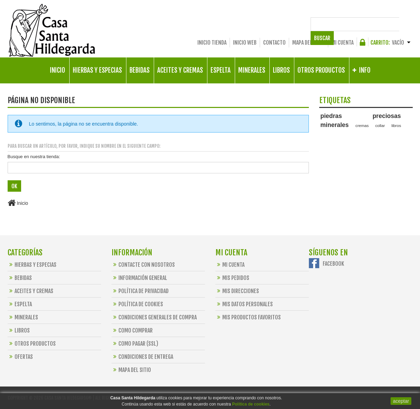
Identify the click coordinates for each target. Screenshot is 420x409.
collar (380, 125)
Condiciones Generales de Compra (154, 316)
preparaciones (333, 139)
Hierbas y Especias (32, 264)
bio (376, 132)
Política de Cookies (137, 303)
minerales (334, 124)
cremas (362, 125)
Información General (139, 277)
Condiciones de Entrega (142, 356)
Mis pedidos (232, 277)
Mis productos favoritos (248, 316)
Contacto (274, 42)
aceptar (401, 401)
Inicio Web (245, 42)
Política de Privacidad (140, 290)
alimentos (392, 132)
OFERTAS (20, 356)
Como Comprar (132, 330)
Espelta (20, 303)
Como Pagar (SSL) (134, 343)
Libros (19, 330)
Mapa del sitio (308, 42)
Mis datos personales (244, 303)
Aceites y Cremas (30, 290)
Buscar (401, 24)
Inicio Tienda (211, 42)
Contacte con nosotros (143, 264)
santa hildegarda (353, 132)
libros (396, 125)
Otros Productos (32, 343)
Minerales (23, 316)
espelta (326, 132)
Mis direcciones (237, 290)
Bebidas (20, 277)
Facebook (333, 263)
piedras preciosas (360, 115)
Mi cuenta (342, 42)
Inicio (18, 203)
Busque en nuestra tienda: (34, 156)
